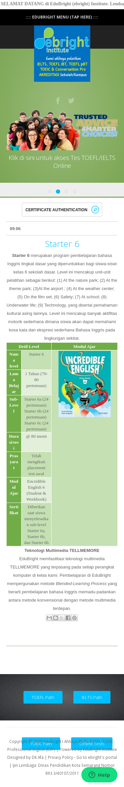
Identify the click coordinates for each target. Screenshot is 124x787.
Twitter (71, 100)
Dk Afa (38, 757)
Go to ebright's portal (96, 757)
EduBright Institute (100, 749)
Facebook (58, 100)
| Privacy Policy (59, 757)
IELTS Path (92, 697)
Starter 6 (62, 244)
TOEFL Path (43, 697)
